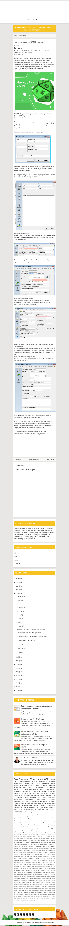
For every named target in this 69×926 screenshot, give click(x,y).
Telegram (31, 864)
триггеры (44, 860)
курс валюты (25, 50)
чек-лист (36, 898)
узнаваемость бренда (29, 896)
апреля (19, 626)
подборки (17, 806)
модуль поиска (50, 840)
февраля (20, 648)
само (32, 892)
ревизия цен (36, 844)
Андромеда (44, 793)
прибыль (37, 858)
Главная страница (34, 459)
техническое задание (31, 860)
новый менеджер (28, 880)
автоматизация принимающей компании (40, 799)
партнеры (46, 832)
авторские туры (27, 868)
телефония (20, 797)
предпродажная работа (27, 781)
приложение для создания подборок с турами (25, 888)
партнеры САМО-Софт (43, 856)
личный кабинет (40, 840)
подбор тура (17, 858)
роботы (25, 892)
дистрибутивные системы (28, 872)
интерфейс (52, 852)
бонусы (42, 789)
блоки (50, 822)
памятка (38, 882)
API (46, 795)
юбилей (41, 898)
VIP (35, 864)
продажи (30, 787)
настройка (33, 50)
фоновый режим (51, 896)
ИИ (37, 848)
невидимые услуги (46, 878)
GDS (15, 797)
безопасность (39, 812)
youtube (16, 560)
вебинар (16, 832)
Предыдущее (50, 459)
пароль (43, 882)
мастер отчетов (51, 876)
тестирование (18, 808)
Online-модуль (40, 787)
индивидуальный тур (29, 874)
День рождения (29, 812)
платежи (40, 50)
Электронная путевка (29, 850)
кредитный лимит (25, 854)
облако (49, 818)
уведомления (19, 896)
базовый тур (43, 830)
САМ (48, 866)
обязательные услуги (40, 880)
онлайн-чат (49, 880)
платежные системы (20, 816)
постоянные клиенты (48, 791)
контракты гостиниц (28, 840)
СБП (51, 866)
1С (36, 836)
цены (23, 862)
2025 (17, 582)
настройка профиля (26, 856)
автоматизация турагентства (38, 808)
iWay (44, 864)
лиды (16, 789)
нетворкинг (27, 842)
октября (19, 604)
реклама (43, 806)
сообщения (17, 846)
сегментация (43, 858)
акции (33, 868)
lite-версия (48, 864)
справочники (28, 820)
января (19, 652)
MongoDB (47, 836)
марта (19, 645)
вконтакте (17, 563)
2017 (17, 672)
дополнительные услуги (39, 801)
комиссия (32, 876)
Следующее (18, 459)
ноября (19, 600)
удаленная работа (49, 846)
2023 (17, 589)
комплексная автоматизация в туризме (44, 838)
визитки (20, 852)
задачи (33, 810)
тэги (15, 896)
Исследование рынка (44, 848)
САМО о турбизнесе (29, 758)
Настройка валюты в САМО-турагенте (29, 42)
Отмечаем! (52, 848)
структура (32, 894)
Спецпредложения (18, 850)
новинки (52, 781)
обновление (51, 797)
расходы (32, 890)
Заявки (27, 797)
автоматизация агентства (30, 793)
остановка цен (30, 882)
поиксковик (24, 858)
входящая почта (29, 870)
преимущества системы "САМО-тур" (37, 886)
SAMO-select (18, 783)
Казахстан (25, 866)
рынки (28, 892)
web (23, 812)
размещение (21, 890)
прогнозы (19, 844)
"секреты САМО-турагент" (37, 785)
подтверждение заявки (20, 884)
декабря (20, 596)
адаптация (38, 850)
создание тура (51, 858)
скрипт (28, 816)
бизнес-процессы (47, 868)
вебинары (17, 556)
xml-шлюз (16, 866)
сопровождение (25, 826)
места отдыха (51, 854)
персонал (52, 856)
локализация (43, 876)
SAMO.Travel (23, 864)
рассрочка (27, 890)
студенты (37, 894)
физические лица (25, 836)
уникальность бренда (40, 896)
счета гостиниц (44, 894)
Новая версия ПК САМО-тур (26, 640)
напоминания (17, 856)
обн (34, 880)
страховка (27, 894)
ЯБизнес (20, 868)
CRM (46, 779)
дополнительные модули (22, 801)
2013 (17, 686)
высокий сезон (32, 852)
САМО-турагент (18, 52)
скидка (22, 820)
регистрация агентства (45, 890)
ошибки (35, 856)
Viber (41, 864)
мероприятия (20, 878)
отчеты (37, 783)
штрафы (32, 836)
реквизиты (19, 892)
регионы (37, 890)
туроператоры (51, 894)
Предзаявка (17, 791)
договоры (22, 832)
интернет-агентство (43, 810)
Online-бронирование (44, 803)
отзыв (15, 824)
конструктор (17, 854)
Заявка (18, 50)
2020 (17, 661)
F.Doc (42, 826)
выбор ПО (23, 789)
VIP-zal (38, 864)
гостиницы (52, 806)
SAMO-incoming (20, 787)
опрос (53, 880)
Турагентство (28, 52)
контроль (43, 818)
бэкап (53, 868)
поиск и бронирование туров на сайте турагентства (41, 884)
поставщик (31, 858)
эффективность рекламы (21, 848)
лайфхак (38, 876)
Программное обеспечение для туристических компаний (39, 922)
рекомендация (44, 844)
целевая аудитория (28, 898)
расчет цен (51, 824)
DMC (30, 848)
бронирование (25, 810)
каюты (28, 876)
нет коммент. (20, 54)
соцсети (25, 791)
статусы (22, 894)
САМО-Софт (51, 795)
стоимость (16, 860)
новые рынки (20, 880)
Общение (51, 785)
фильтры (35, 820)
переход (53, 832)
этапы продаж (36, 862)
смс (54, 892)
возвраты (25, 852)
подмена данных (50, 882)
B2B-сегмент (49, 862)
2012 (17, 690)
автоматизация (50, 789)
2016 (17, 675)
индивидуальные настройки (32, 818)
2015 (17, 679)
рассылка (23, 785)
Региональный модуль (41, 866)
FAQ (54, 862)
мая (18, 622)
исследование (38, 874)
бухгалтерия (51, 830)
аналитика (33, 797)
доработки (17, 793)
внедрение (51, 787)
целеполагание (17, 862)
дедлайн (53, 870)
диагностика (21, 838)
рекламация (17, 826)
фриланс (19, 898)
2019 (17, 664)
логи (45, 854)
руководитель (44, 834)
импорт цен (29, 838)
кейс (54, 822)
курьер (41, 854)
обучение (17, 803)
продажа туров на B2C (42, 888)
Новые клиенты (42, 797)
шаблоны (37, 826)
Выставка (33, 848)
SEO (28, 864)
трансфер (38, 846)
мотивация (31, 795)
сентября (20, 607)
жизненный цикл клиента (48, 872)
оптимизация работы (19, 882)
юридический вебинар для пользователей (24, 900)
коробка (36, 832)
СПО (39, 828)
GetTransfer (17, 864)
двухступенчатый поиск (44, 870)
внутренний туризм (19, 870)
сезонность (52, 844)
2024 (17, 586)
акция (43, 850)
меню (15, 878)
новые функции (34, 791)
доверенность (38, 872)
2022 (17, 593)
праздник (16, 886)
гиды (35, 870)
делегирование (17, 872)
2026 (17, 578)
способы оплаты (27, 846)
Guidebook (41, 836)
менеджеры (29, 783)
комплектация (18, 840)
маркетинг (45, 783)
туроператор (34, 789)
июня (19, 618)
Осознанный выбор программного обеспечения (32, 636)
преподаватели (51, 886)
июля (19, 615)
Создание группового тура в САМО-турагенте (31, 629)
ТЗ (51, 836)
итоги (53, 803)
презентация (22, 886)
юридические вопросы (49, 898)
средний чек (17, 894)
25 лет (43, 862)
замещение (20, 874)
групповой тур (40, 852)
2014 (17, 683)
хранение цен (51, 860)
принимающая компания (21, 834)
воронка (45, 812)
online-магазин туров (25, 828)
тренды (39, 860)
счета (32, 826)
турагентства (18, 799)
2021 (17, 657)
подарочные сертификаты (38, 842)
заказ (15, 874)
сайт (15, 553)
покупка (49, 842)
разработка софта (34, 834)
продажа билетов (27, 844)
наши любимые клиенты (35, 878)
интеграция (43, 781)
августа (19, 611)
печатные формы (50, 814)
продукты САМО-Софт (21, 795)
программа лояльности (40, 824)
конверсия (52, 801)
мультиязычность (19, 842)
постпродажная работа (30, 806)
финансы (17, 810)
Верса (20, 866)
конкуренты (29, 832)
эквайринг (28, 862)
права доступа (39, 795)
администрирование (42, 822)
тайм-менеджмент (36, 816)
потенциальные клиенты (29, 803)
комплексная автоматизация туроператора (31, 814)
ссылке (18, 348)
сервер (51, 892)
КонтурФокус (31, 866)
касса (24, 876)
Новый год (34, 828)
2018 (17, 668)
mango (52, 864)
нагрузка (26, 878)
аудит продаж (39, 868)
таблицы (22, 860)
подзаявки (47, 50)
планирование (22, 824)
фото (15, 898)
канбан (21, 876)
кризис (41, 832)
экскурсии (44, 816)
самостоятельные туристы (41, 892)
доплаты (47, 852)
